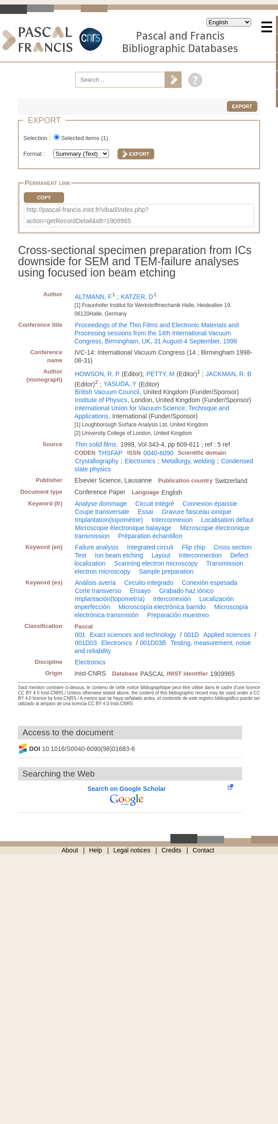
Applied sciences (227, 634)
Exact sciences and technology (133, 634)
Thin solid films (96, 444)
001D (191, 634)
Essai (145, 511)
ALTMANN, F (93, 296)
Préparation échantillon (150, 536)
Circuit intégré (154, 503)
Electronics (140, 461)
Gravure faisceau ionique (196, 511)
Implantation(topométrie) (109, 519)
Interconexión (172, 598)
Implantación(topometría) (110, 598)
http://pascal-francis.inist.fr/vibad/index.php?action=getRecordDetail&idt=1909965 (87, 215)
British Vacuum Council (107, 391)
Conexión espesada (210, 582)
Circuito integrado (149, 582)
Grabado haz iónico (186, 590)
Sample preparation (166, 571)
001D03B (153, 642)
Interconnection (200, 555)
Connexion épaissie (209, 503)
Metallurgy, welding (188, 461)
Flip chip (193, 547)
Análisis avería (95, 582)
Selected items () (84, 138)
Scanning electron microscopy (156, 563)
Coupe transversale (102, 511)
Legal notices (132, 850)
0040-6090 (158, 453)
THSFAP (110, 453)
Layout (161, 555)
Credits (171, 850)
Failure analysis (96, 547)
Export (242, 106)
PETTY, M (160, 374)
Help (95, 850)
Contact (203, 850)
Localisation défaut (227, 519)
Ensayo (140, 590)
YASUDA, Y (120, 383)
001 (80, 634)
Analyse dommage (101, 503)
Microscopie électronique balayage (123, 527)
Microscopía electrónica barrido (162, 606)
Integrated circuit (150, 547)
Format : (35, 153)
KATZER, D (137, 296)
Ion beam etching (119, 555)
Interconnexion (172, 519)
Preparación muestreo (178, 615)
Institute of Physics (101, 400)
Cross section (233, 547)
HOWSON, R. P (97, 374)
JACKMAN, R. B (229, 374)
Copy (44, 197)
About (69, 850)
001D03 (86, 642)
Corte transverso (98, 590)
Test (81, 555)
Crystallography (96, 461)
